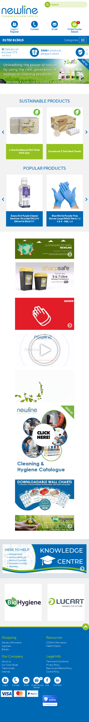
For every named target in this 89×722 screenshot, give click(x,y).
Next (86, 132)
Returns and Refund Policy (59, 668)
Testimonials (8, 668)
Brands (5, 649)
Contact (34, 26)
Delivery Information (12, 642)
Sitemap (6, 671)
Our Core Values (10, 664)
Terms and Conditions (57, 661)
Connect (58, 681)
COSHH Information (56, 642)
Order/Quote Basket (74, 27)
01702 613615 (13, 40)
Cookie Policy (52, 671)
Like (47, 681)
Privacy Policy (53, 664)
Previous (2, 132)
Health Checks (53, 646)
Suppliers (6, 646)
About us (6, 661)
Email (54, 26)
